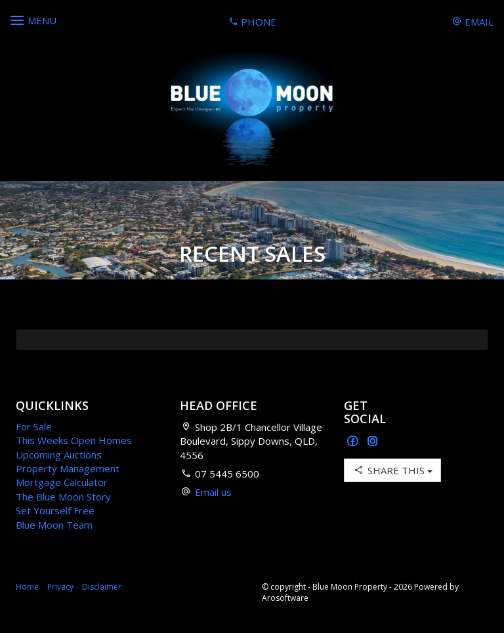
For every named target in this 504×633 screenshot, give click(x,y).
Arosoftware (285, 597)
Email (473, 21)
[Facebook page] (354, 442)
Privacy (60, 586)
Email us (213, 492)
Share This (392, 470)
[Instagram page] (372, 442)
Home (27, 586)
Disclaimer (101, 586)
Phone (252, 21)
